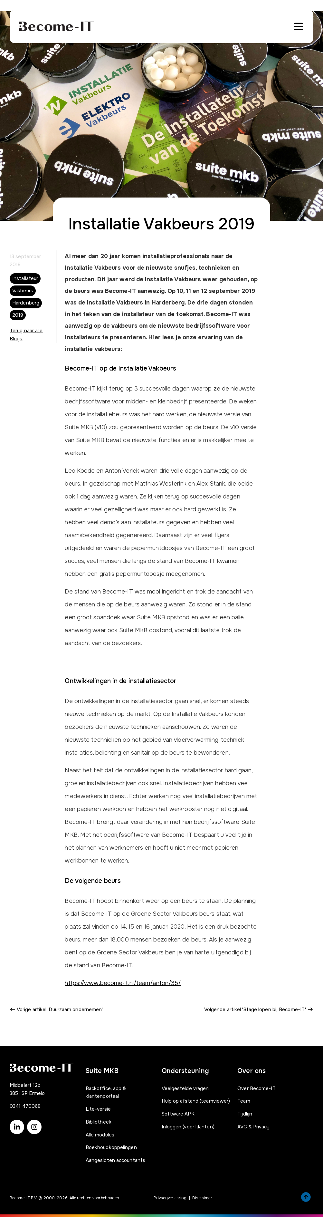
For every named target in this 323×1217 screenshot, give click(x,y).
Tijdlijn (244, 1114)
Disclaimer (202, 1198)
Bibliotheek (98, 1122)
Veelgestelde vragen (185, 1088)
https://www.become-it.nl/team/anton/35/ (123, 983)
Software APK (178, 1114)
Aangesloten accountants (115, 1160)
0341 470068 (25, 1106)
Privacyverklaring (170, 1198)
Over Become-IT (256, 1088)
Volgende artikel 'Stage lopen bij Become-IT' (258, 1009)
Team (243, 1101)
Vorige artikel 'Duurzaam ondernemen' (56, 1009)
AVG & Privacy (253, 1127)
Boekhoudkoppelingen (111, 1147)
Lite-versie (98, 1109)
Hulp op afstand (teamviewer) (196, 1101)
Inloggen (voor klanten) (188, 1127)
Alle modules (100, 1135)
